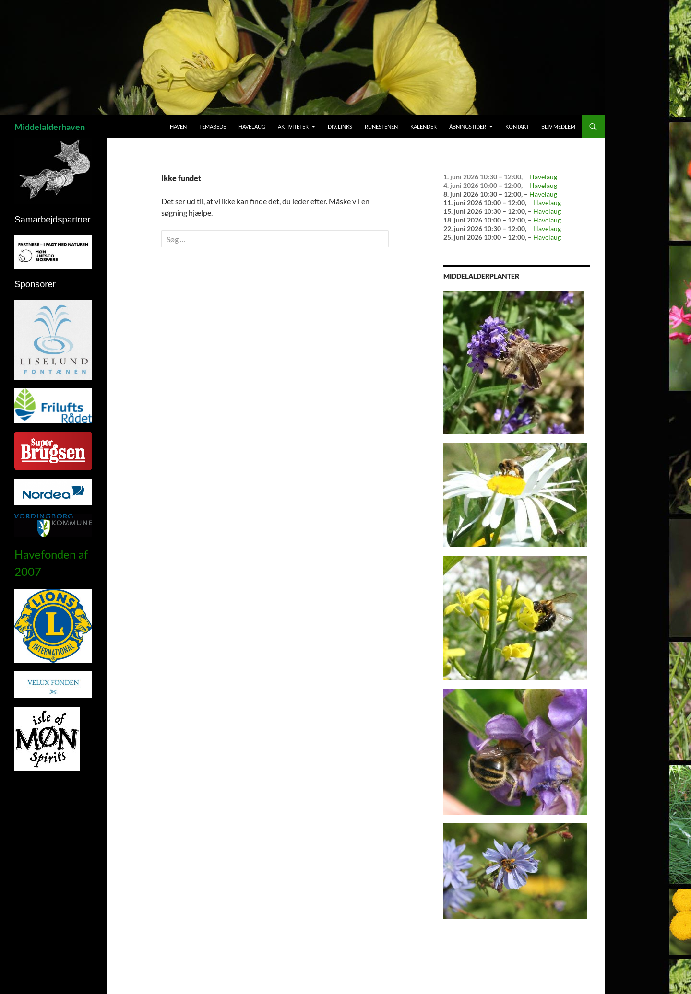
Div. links (340, 126)
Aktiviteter (293, 126)
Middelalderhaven (49, 126)
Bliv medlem (558, 126)
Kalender (423, 126)
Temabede (212, 126)
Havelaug (251, 126)
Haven (178, 126)
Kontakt (517, 126)
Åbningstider (467, 126)
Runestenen (381, 126)
